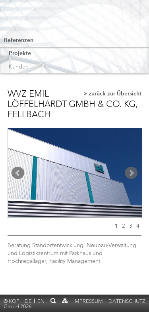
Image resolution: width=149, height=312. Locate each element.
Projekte (20, 53)
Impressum (88, 301)
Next (131, 173)
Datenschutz (126, 301)
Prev (18, 173)
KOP (33, 19)
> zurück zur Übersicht (112, 94)
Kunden (19, 66)
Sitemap (65, 300)
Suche (53, 300)
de (28, 301)
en (41, 301)
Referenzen (18, 40)
